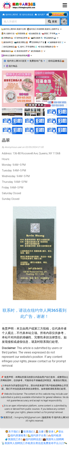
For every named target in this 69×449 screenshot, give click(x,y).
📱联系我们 (27, 431)
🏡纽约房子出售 (37, 435)
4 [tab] (36, 105)
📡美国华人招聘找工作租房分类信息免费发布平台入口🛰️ (34, 443)
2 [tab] (30, 105)
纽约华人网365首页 (16, 61)
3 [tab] (33, 105)
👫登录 (49, 431)
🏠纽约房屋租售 (16, 435)
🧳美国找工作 (13, 439)
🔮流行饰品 (11, 66)
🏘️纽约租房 (54, 435)
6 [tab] (42, 105)
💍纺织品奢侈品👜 (55, 61)
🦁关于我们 (12, 431)
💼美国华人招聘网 (53, 439)
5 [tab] (39, 105)
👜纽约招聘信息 (31, 439)
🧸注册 (39, 431)
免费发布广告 (36, 61)
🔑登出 (59, 431)
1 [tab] (27, 105)
